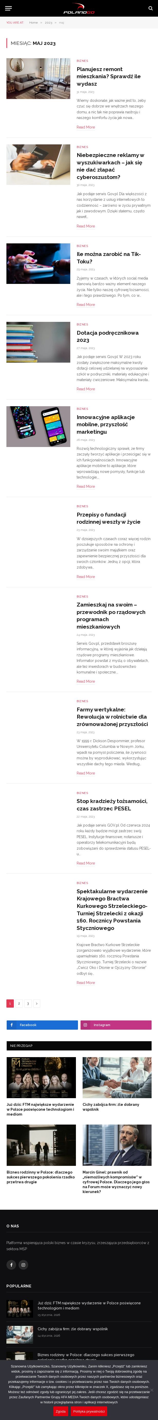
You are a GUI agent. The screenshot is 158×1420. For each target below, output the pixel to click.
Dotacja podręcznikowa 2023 (108, 336)
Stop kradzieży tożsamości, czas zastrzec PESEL (112, 805)
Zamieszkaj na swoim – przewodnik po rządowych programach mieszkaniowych (111, 615)
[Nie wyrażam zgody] (151, 1390)
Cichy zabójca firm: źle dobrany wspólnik (111, 1107)
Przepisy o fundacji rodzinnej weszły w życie (109, 518)
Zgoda (61, 1411)
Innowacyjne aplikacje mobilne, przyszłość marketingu (106, 424)
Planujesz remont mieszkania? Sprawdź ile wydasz (109, 76)
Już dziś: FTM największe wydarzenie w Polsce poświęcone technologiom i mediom (40, 1109)
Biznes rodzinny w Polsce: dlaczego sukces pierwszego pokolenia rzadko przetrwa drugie (41, 1177)
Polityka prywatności (89, 1411)
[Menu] (8, 8)
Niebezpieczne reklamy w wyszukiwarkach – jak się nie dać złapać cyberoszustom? (110, 166)
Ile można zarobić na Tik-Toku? (109, 258)
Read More (86, 127)
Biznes (82, 61)
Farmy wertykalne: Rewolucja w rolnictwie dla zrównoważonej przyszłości (112, 716)
